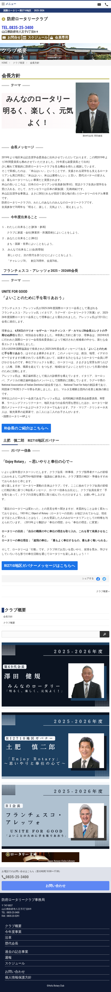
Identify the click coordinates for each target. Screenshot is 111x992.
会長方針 (8, 616)
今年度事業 (13, 932)
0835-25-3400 (17, 877)
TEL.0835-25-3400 (17, 27)
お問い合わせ (56, 886)
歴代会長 (11, 943)
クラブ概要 (19, 62)
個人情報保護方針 (18, 977)
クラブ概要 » (102, 591)
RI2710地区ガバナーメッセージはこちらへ (39, 565)
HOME (4, 62)
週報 (8, 957)
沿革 (8, 938)
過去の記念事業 (16, 952)
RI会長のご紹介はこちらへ (26, 428)
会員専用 (59, 37)
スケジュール (35, 37)
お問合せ (11, 37)
